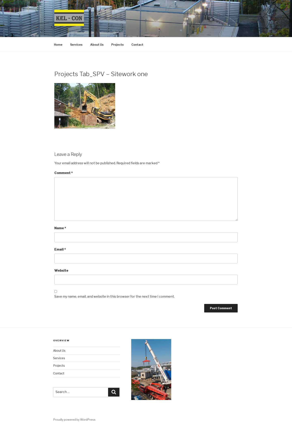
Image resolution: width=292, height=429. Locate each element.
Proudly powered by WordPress (74, 419)
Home (58, 44)
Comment (63, 173)
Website (61, 270)
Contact (137, 44)
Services (76, 44)
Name (60, 228)
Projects (117, 44)
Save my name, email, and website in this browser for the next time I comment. (114, 296)
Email (60, 249)
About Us (97, 44)
